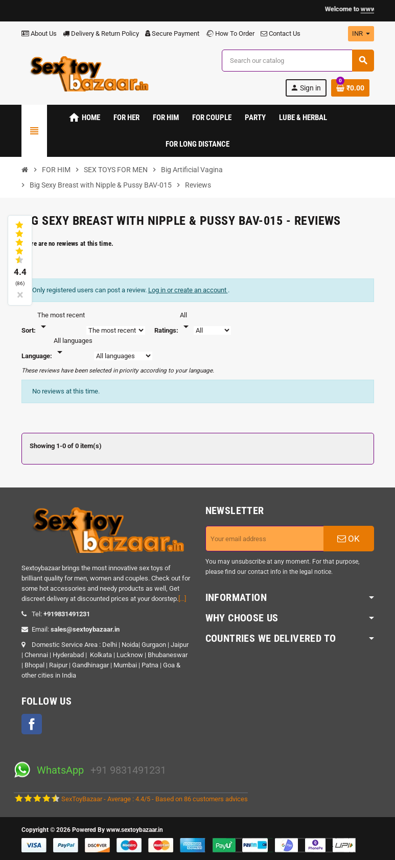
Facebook (31, 724)
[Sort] (61, 321)
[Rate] (186, 321)
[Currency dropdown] (361, 33)
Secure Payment (172, 33)
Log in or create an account (188, 290)
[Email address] (264, 538)
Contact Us (280, 33)
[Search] (297, 61)
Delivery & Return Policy (101, 33)
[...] (182, 598)
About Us (39, 33)
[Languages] (73, 347)
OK (348, 538)
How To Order (229, 33)
